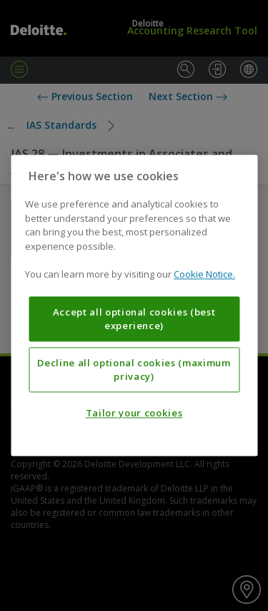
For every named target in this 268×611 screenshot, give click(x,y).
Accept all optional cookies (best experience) (134, 319)
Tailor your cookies (134, 413)
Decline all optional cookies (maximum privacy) (133, 370)
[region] (134, 305)
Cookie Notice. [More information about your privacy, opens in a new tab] (204, 274)
